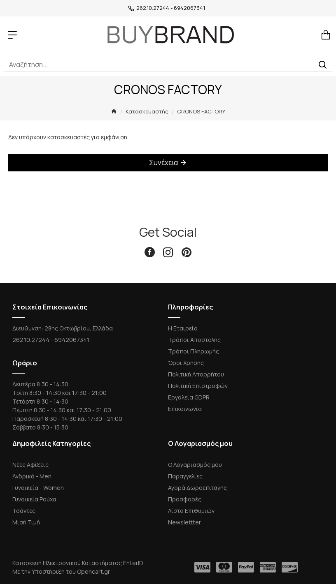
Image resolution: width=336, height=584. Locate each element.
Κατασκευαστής (147, 111)
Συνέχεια (163, 162)
